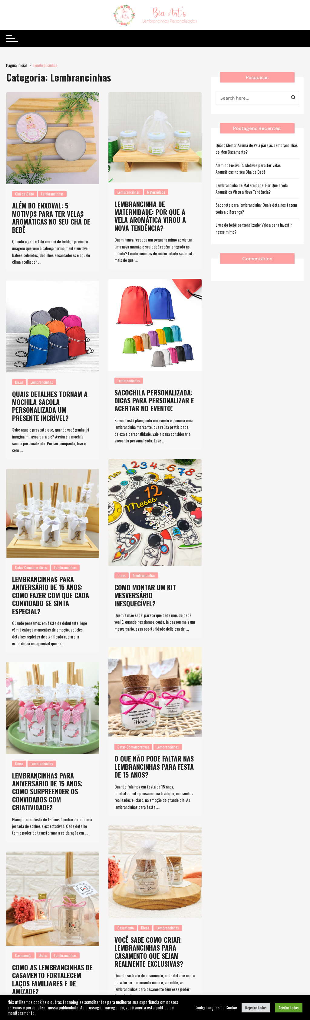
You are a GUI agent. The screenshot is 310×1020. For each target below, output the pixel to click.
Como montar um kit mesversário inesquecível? (145, 595)
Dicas (19, 382)
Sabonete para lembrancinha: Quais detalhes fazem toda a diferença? (256, 208)
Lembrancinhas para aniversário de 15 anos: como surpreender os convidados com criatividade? (47, 791)
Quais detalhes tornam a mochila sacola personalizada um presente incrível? (49, 406)
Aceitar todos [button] (289, 1008)
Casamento (125, 914)
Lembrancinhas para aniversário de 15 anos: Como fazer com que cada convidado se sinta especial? (50, 595)
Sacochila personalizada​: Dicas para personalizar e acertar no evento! (154, 400)
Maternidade (156, 192)
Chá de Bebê (24, 193)
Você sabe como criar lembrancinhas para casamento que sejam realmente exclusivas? (148, 938)
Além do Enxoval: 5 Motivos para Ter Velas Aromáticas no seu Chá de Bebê (51, 217)
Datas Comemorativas (31, 567)
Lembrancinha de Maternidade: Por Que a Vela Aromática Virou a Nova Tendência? (150, 216)
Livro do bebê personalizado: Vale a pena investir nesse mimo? (254, 228)
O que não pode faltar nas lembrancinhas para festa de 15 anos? (154, 766)
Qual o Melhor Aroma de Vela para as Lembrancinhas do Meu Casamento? (257, 148)
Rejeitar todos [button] (256, 1008)
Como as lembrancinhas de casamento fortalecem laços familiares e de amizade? (52, 965)
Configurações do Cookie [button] (215, 1007)
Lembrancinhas (52, 193)
